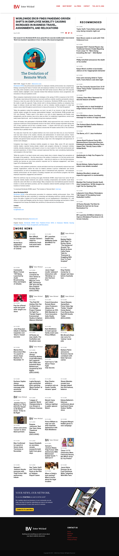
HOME (58, 6)
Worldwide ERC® (19, 86)
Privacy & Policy (72, 539)
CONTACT (87, 6)
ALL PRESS (77, 6)
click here (58, 189)
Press (69, 531)
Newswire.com (36, 84)
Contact (69, 535)
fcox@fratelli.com (19, 209)
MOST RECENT (67, 6)
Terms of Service (72, 537)
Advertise (70, 533)
